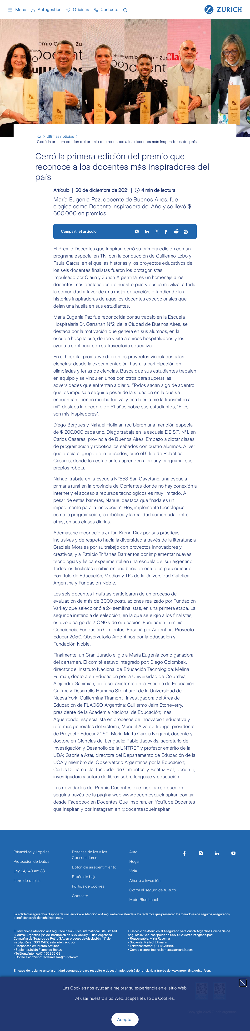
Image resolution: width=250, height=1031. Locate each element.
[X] (157, 231)
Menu (17, 10)
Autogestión (49, 10)
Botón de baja (84, 877)
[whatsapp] (137, 231)
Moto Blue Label (143, 900)
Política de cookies (88, 886)
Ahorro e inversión (145, 880)
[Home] (41, 136)
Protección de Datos (31, 861)
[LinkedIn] (147, 231)
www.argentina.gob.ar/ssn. (191, 970)
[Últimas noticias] (62, 136)
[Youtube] (233, 853)
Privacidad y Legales (32, 852)
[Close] (243, 982)
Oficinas (81, 10)
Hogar (134, 861)
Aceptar (125, 1019)
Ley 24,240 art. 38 (29, 871)
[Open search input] (125, 10)
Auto (133, 852)
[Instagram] (201, 853)
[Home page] (223, 9)
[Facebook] (184, 853)
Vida (133, 871)
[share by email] (186, 231)
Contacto (110, 10)
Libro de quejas (27, 880)
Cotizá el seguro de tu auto (152, 890)
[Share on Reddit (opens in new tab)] (176, 231)
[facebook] (166, 231)
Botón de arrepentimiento (94, 867)
